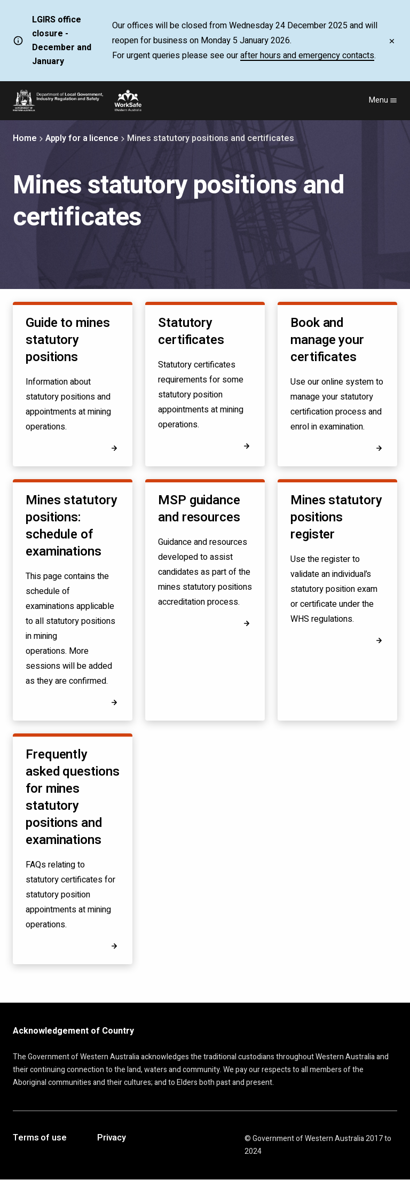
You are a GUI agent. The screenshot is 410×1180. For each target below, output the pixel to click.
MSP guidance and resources (199, 509)
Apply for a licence (82, 138)
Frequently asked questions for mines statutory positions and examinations (73, 797)
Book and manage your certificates (327, 340)
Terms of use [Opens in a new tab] (40, 1138)
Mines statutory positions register (336, 517)
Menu (383, 100)
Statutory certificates (191, 331)
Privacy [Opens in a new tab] (111, 1138)
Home (25, 138)
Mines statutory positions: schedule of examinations (71, 526)
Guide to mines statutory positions (68, 340)
